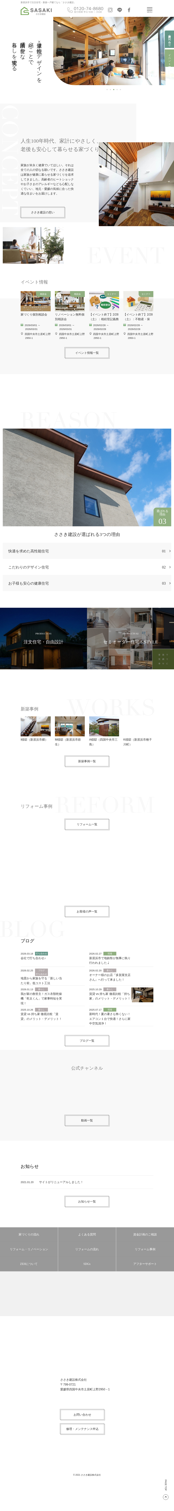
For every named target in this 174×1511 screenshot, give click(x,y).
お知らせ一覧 (87, 1220)
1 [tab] (107, 89)
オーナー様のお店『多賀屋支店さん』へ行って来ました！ (109, 996)
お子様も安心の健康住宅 (87, 602)
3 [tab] (113, 89)
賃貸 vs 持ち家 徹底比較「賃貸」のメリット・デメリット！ (41, 1035)
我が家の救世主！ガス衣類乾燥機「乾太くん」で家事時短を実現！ (41, 1017)
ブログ (41, 989)
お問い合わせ (82, 1433)
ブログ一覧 (87, 1059)
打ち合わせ (41, 972)
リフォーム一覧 (87, 842)
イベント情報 (169, 58)
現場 (110, 972)
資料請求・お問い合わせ (169, 39)
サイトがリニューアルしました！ (61, 1200)
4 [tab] (117, 89)
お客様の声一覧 (87, 930)
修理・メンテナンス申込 (82, 1447)
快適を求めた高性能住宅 (87, 569)
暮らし (110, 989)
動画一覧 (87, 1139)
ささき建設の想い (43, 212)
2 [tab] (110, 89)
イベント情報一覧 (87, 371)
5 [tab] (120, 89)
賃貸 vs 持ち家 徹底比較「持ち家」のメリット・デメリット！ (109, 1015)
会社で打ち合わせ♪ (33, 976)
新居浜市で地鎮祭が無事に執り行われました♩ (109, 979)
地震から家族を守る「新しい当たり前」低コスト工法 (41, 999)
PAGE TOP (165, 1490)
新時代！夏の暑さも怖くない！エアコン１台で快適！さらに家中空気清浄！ (109, 1037)
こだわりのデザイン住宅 (87, 585)
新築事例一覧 (87, 779)
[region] (113, 51)
